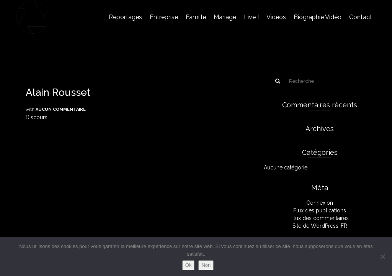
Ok (188, 265)
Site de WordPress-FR (319, 226)
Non (206, 265)
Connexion (319, 203)
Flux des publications (319, 210)
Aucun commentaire (61, 109)
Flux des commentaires (320, 218)
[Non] (382, 256)
